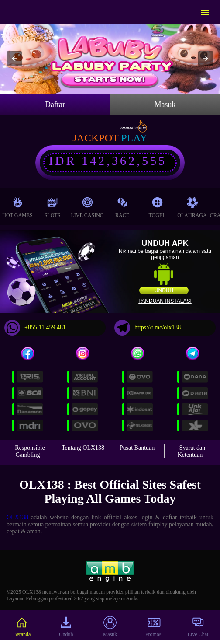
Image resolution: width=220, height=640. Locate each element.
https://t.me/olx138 (147, 328)
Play (134, 137)
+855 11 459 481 (35, 328)
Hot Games (17, 205)
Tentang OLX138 (83, 447)
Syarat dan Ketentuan (192, 451)
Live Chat (198, 626)
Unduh (164, 290)
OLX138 (17, 517)
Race (122, 205)
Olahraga (191, 205)
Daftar (55, 104)
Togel (156, 205)
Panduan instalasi (165, 301)
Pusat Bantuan (137, 447)
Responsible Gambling (30, 451)
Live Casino (87, 205)
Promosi (154, 626)
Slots (53, 205)
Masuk (165, 104)
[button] (14, 58)
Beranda (22, 626)
